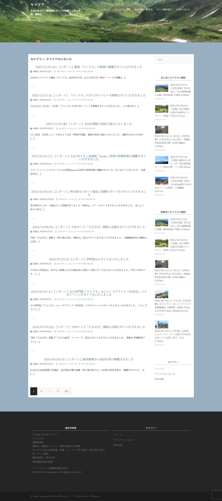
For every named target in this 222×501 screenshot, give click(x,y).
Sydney (80, 496)
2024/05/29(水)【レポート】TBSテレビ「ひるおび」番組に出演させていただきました (89, 327)
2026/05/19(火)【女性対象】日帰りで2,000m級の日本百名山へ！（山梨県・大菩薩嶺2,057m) (173, 184)
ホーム (107, 9)
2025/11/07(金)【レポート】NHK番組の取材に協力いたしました (89, 124)
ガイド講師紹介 (164, 9)
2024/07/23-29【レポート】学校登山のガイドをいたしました (89, 259)
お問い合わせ (183, 9)
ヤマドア (37, 5)
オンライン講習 (122, 9)
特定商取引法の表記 (42, 462)
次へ (67, 391)
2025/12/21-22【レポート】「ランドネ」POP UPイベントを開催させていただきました (89, 95)
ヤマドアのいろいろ (84, 71)
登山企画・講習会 (143, 9)
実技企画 (159, 379)
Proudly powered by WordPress (48, 496)
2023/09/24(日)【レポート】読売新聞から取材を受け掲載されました (89, 359)
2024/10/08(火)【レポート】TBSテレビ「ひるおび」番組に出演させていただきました (89, 227)
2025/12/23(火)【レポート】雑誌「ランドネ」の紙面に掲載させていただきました (89, 67)
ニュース (71, 71)
